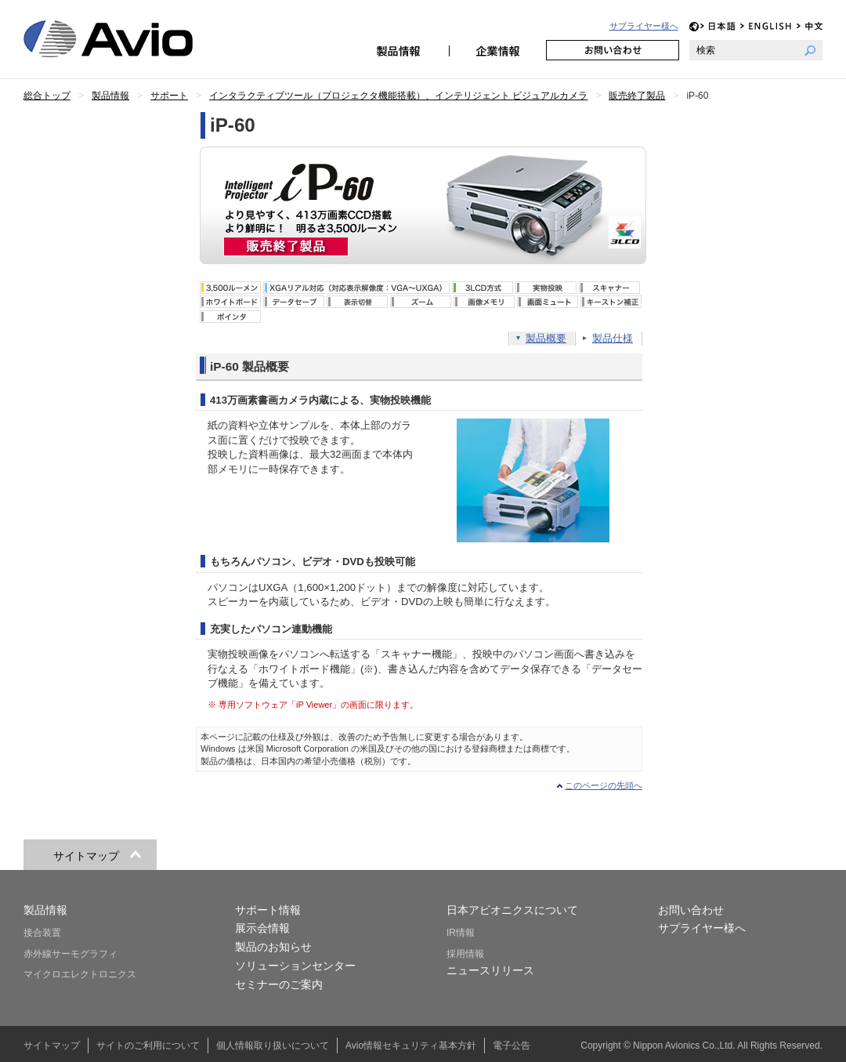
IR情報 (460, 932)
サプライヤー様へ (643, 26)
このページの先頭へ (603, 785)
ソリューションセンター (295, 965)
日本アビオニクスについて (512, 910)
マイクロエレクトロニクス (80, 974)
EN (766, 26)
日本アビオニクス (127, 38)
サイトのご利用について (148, 1045)
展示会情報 (262, 928)
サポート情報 (268, 910)
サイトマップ (52, 1045)
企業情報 (497, 50)
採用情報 (465, 953)
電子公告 (511, 1045)
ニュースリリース (490, 970)
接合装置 (42, 932)
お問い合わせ (612, 50)
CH (809, 26)
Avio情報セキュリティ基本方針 (410, 1045)
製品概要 (546, 338)
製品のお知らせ (273, 947)
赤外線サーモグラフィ (71, 953)
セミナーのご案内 (279, 984)
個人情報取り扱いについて (272, 1045)
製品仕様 (612, 338)
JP (718, 26)
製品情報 (400, 50)
